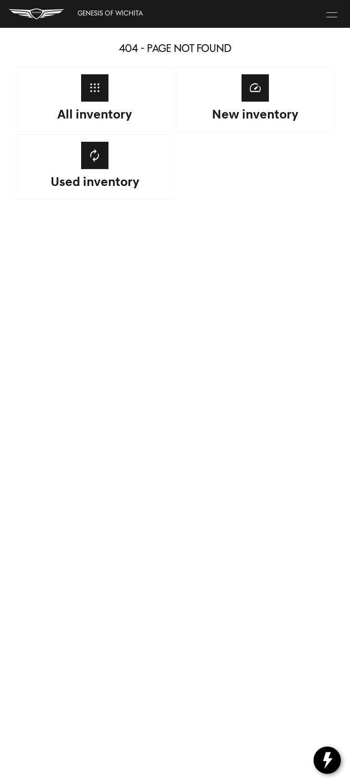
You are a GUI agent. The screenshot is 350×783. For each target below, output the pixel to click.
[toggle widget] (327, 760)
